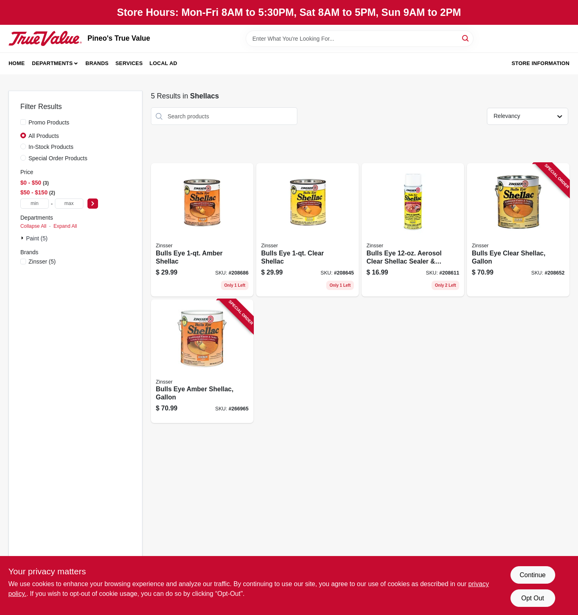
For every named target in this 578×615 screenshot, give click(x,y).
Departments (52, 63)
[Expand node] (23, 238)
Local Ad (163, 63)
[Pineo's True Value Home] (45, 38)
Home (17, 63)
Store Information (540, 63)
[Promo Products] (23, 122)
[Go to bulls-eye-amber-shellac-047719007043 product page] (202, 230)
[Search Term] (359, 39)
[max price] (69, 203)
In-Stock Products (51, 147)
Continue (532, 574)
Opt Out (532, 598)
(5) (42, 261)
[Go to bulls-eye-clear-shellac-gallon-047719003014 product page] (518, 230)
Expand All (65, 226)
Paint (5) (37, 238)
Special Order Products (57, 158)
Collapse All (33, 226)
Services (129, 63)
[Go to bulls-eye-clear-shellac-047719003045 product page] (307, 230)
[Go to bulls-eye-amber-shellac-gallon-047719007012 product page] (202, 361)
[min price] (34, 203)
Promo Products (48, 122)
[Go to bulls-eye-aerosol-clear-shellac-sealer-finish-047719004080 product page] (413, 230)
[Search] (466, 38)
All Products (43, 136)
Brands (97, 63)
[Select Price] (92, 203)
